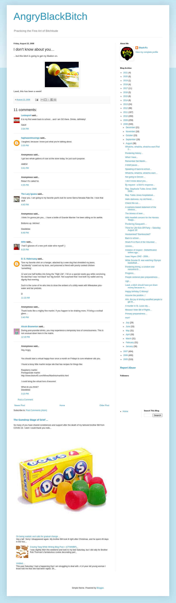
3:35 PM (25, 145)
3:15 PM (25, 394)
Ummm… (129, 246)
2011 (125, 112)
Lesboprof (26, 115)
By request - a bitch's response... (140, 185)
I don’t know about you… (136, 181)
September (131, 139)
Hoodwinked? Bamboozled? (137, 234)
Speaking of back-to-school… (138, 169)
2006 (125, 355)
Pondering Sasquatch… (136, 224)
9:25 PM (25, 250)
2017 (125, 88)
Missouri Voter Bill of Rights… (138, 310)
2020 (125, 76)
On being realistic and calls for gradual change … (38, 536)
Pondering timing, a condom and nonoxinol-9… (140, 268)
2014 (125, 100)
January (130, 346)
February (130, 342)
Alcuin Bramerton (29, 326)
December (131, 127)
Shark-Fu (143, 48)
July (128, 322)
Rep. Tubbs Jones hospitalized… (140, 195)
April (128, 334)
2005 (125, 359)
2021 (125, 72)
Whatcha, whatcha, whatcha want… (141, 173)
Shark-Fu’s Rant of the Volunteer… (141, 242)
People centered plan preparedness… (142, 277)
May (128, 330)
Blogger (100, 588)
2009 (125, 120)
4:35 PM (25, 185)
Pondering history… (134, 153)
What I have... (131, 157)
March (129, 338)
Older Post (104, 405)
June (128, 326)
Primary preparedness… (136, 314)
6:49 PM (25, 233)
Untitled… (20, 563)
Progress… (130, 273)
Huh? (127, 318)
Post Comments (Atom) (36, 410)
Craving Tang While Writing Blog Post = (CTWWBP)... (54, 547)
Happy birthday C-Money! (136, 291)
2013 (125, 104)
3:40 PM (25, 317)
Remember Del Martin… (136, 161)
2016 (125, 92)
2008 (125, 124)
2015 (125, 96)
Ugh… (128, 281)
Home (62, 405)
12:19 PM (25, 337)
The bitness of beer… (135, 213)
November (131, 131)
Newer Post (19, 405)
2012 (125, 108)
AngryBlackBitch (50, 16)
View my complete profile (146, 52)
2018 (125, 84)
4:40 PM (25, 204)
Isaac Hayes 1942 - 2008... (137, 256)
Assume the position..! (135, 295)
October (130, 135)
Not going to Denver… (135, 177)
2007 (125, 351)
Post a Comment (25, 400)
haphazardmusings (30, 138)
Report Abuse (128, 367)
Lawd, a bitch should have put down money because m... (141, 286)
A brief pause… (132, 165)
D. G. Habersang (29, 259)
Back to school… (132, 238)
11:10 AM (25, 298)
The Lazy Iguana (29, 194)
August (129, 143)
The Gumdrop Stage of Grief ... (31, 419)
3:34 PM (25, 129)
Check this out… (132, 203)
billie (23, 242)
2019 (125, 80)
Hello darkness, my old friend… (139, 199)
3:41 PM (25, 168)
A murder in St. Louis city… (137, 306)
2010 (125, 116)
